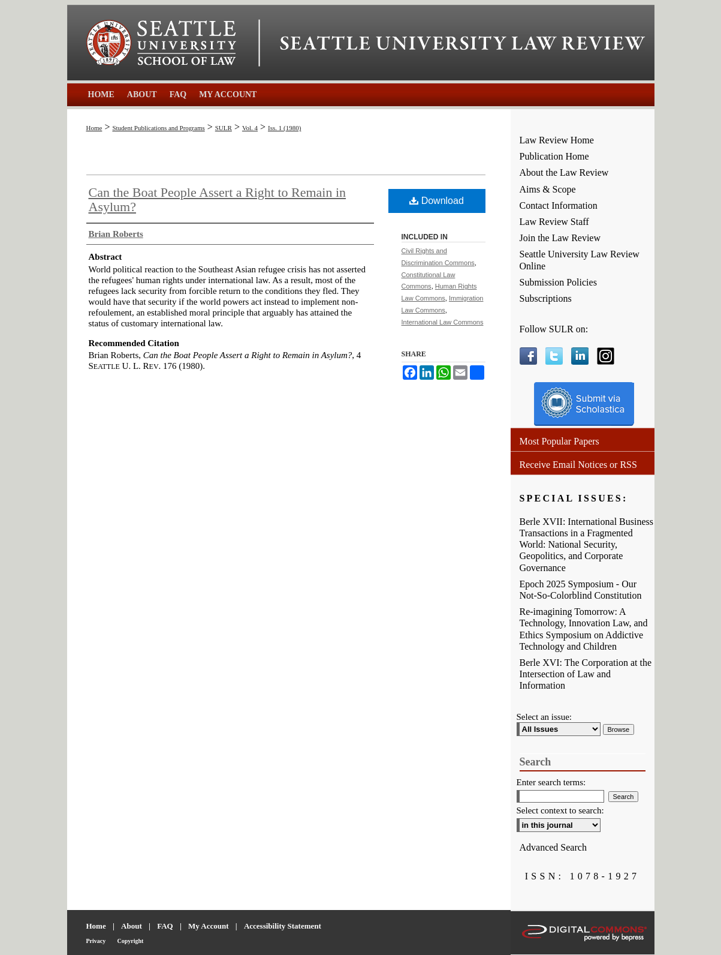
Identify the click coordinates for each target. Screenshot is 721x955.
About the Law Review (564, 172)
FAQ (165, 925)
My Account (208, 925)
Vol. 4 (250, 127)
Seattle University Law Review (462, 43)
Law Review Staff (554, 222)
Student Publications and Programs (158, 127)
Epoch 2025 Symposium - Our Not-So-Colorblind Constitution (581, 589)
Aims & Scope (548, 189)
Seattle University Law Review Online (579, 260)
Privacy (96, 941)
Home (94, 127)
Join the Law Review (560, 238)
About (131, 925)
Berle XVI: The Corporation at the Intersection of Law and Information (586, 673)
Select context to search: (560, 810)
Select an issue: (544, 717)
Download (436, 201)
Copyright (130, 941)
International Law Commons (443, 322)
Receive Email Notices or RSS (578, 465)
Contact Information (559, 205)
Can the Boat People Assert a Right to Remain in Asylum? (217, 199)
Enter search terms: (551, 782)
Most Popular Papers (559, 441)
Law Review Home (557, 140)
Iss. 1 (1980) (284, 127)
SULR (223, 127)
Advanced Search (553, 847)
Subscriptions (546, 298)
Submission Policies (558, 282)
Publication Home (554, 156)
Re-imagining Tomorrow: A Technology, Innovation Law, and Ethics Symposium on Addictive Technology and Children (584, 628)
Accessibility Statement (282, 925)
